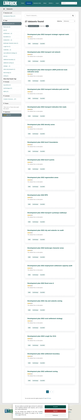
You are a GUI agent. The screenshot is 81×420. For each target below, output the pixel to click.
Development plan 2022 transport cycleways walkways (47, 213)
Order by (59, 21)
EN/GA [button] (51, 3)
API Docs (49, 398)
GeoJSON (42, 43)
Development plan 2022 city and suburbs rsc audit (45, 230)
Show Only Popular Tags (9, 79)
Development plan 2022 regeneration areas (42, 177)
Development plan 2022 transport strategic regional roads (48, 34)
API (43, 398)
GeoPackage (35, 43)
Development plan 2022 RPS (37, 195)
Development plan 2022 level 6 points (40, 160)
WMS (29, 43)
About (44, 3)
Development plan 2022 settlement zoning (42, 371)
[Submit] (75, 3)
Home (22, 3)
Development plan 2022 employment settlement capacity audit (49, 265)
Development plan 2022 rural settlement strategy (44, 318)
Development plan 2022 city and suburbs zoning (44, 301)
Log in (57, 3)
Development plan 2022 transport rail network (43, 52)
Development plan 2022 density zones (41, 124)
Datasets (29, 3)
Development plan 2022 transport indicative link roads (46, 107)
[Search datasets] (69, 3)
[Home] (4, 9)
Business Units (37, 3)
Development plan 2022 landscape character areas (45, 248)
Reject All (55, 411)
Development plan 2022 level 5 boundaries (42, 142)
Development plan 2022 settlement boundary (43, 354)
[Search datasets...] (48, 15)
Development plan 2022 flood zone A (40, 283)
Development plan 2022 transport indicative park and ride (48, 89)
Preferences (55, 415)
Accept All (55, 406)
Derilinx (68, 412)
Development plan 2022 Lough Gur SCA (41, 336)
